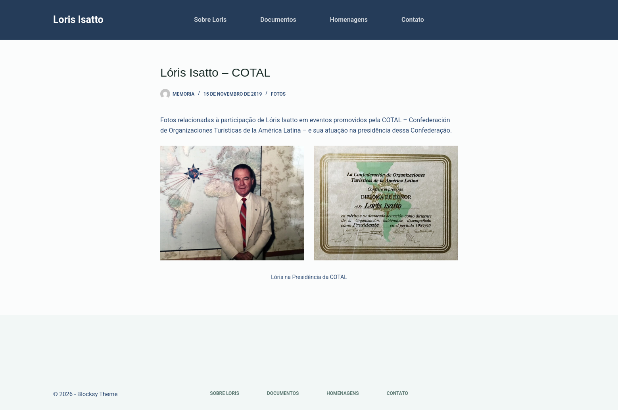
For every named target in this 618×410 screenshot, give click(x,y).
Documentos (278, 19)
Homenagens (349, 19)
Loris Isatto (78, 19)
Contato (412, 19)
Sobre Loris (210, 19)
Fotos (278, 94)
